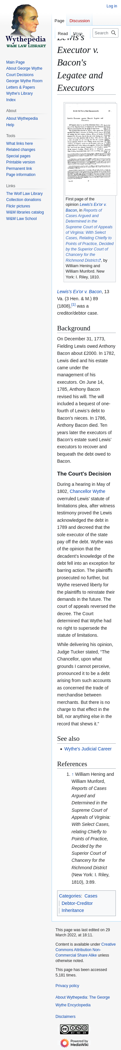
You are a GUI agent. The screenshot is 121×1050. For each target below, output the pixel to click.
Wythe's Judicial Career (88, 748)
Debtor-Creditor (77, 903)
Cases (91, 895)
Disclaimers (65, 1016)
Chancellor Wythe (87, 491)
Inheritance (73, 910)
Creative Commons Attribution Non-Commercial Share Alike (85, 950)
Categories (70, 895)
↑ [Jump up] (73, 774)
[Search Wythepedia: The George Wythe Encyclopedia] (105, 33)
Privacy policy (67, 986)
